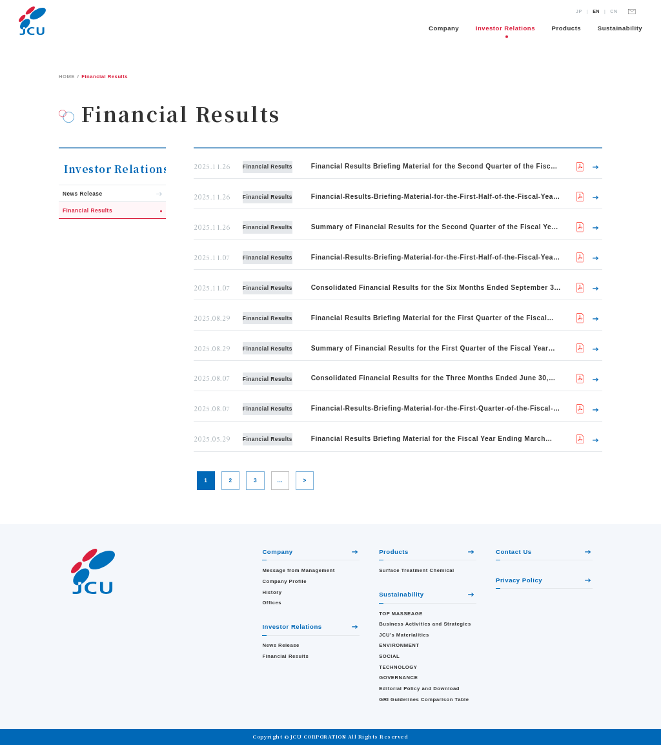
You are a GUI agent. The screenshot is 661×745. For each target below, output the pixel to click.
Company (444, 28)
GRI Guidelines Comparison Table (424, 699)
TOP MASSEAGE (401, 614)
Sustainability (620, 28)
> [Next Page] (305, 480)
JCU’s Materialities (404, 635)
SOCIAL (389, 656)
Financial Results (285, 656)
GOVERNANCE (398, 677)
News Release (280, 645)
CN (613, 11)
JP (579, 11)
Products (567, 28)
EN (596, 11)
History (271, 592)
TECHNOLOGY (398, 667)
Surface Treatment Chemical (416, 570)
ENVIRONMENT (399, 645)
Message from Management (298, 570)
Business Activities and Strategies (425, 624)
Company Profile (284, 581)
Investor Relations (505, 28)
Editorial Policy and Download (419, 688)
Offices (271, 603)
